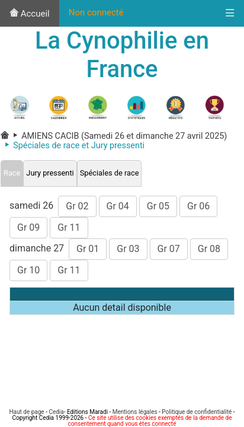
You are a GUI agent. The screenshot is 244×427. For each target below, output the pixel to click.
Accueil (29, 13)
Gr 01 (87, 248)
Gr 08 (209, 248)
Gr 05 (158, 206)
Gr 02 (77, 206)
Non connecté (96, 12)
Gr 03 (128, 248)
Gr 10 (28, 270)
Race (12, 172)
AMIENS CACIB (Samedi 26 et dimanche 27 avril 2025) (118, 136)
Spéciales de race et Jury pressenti (73, 146)
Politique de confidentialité (197, 412)
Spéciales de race (109, 172)
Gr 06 (198, 206)
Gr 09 (28, 227)
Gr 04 (118, 206)
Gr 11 (68, 227)
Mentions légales (135, 412)
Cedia (56, 412)
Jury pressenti (49, 172)
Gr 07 (169, 248)
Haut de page (26, 412)
